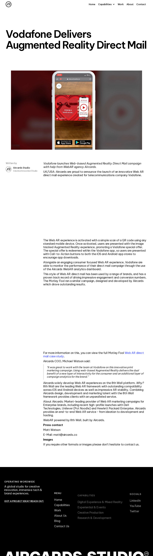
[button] (106, 4)
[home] (8, 4)
